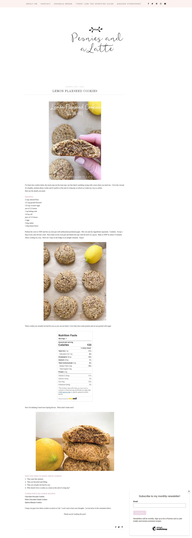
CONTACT (46, 4)
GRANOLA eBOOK (63, 4)
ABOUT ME (32, 4)
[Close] (189, 491)
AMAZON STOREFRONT (129, 4)
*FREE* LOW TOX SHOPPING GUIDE (95, 4)
